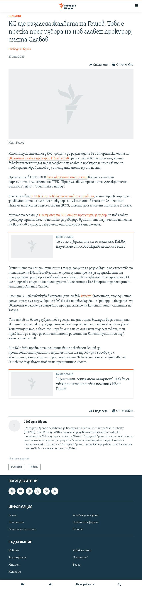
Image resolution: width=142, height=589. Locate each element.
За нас (13, 515)
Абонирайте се (85, 584)
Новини (15, 16)
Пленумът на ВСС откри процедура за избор (73, 215)
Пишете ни (16, 522)
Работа (78, 529)
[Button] (98, 65)
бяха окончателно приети (67, 177)
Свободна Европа (20, 49)
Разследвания (18, 557)
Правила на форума (85, 522)
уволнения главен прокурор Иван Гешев (39, 158)
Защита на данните (22, 529)
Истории (15, 571)
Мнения (14, 564)
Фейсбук (86, 296)
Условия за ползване (86, 515)
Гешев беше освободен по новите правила (62, 196)
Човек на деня (82, 550)
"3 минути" (80, 557)
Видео (76, 564)
